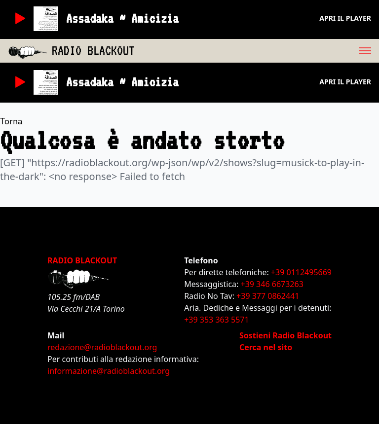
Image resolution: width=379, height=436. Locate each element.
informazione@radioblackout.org (108, 370)
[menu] (257, 51)
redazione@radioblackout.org (102, 347)
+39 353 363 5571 (216, 319)
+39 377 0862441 (267, 296)
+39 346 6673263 (272, 284)
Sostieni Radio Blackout (285, 335)
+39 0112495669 (301, 272)
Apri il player (345, 18)
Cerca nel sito (265, 347)
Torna (11, 121)
